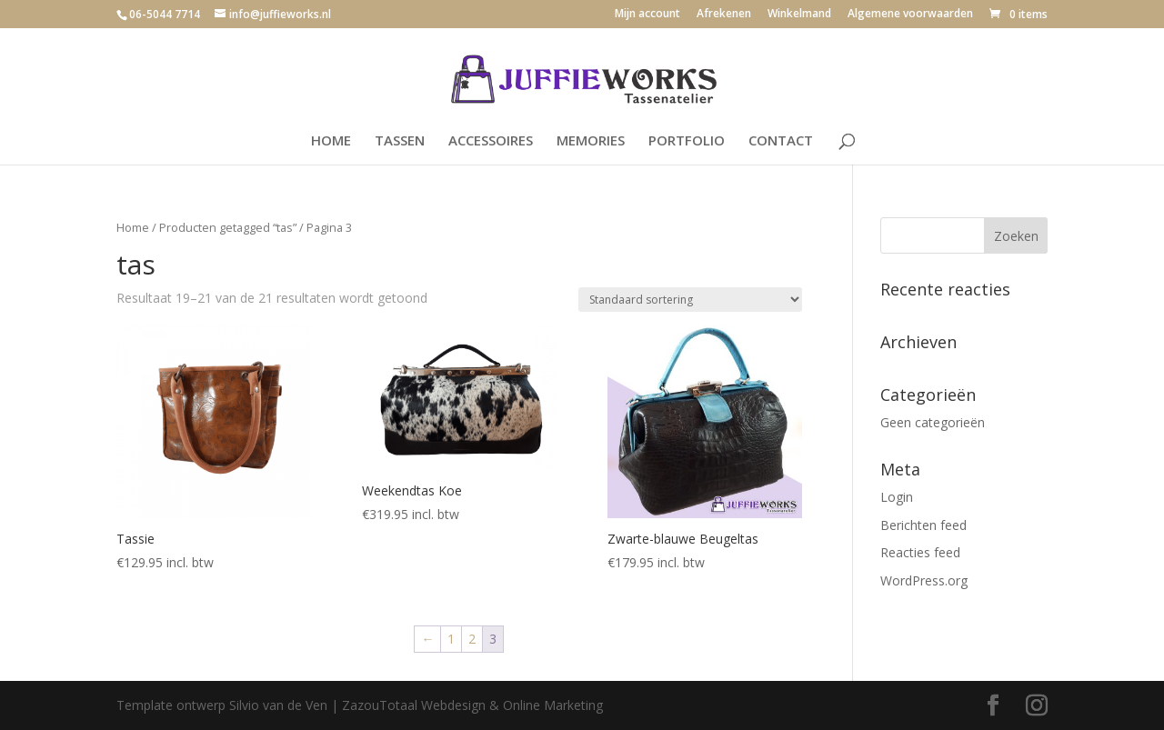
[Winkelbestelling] (690, 299)
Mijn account (647, 14)
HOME (331, 141)
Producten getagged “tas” (227, 227)
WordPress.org (924, 580)
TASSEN (400, 141)
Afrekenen (724, 14)
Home (132, 227)
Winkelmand (799, 14)
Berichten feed (923, 525)
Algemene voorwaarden (910, 14)
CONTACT (780, 141)
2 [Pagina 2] (472, 638)
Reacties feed (920, 552)
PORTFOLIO (686, 141)
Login (896, 496)
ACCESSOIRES (490, 141)
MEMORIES (591, 141)
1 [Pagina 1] (451, 638)
